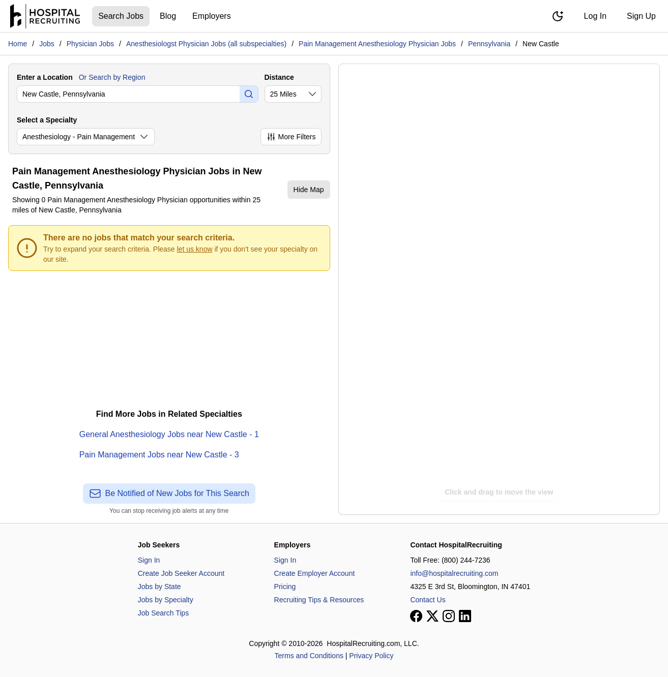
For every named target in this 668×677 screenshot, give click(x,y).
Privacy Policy (371, 656)
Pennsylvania (489, 44)
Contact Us (427, 600)
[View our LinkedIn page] (465, 616)
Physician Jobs (90, 44)
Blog (168, 16)
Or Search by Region (112, 77)
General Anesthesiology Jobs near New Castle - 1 (169, 434)
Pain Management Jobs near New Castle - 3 (159, 454)
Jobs (46, 44)
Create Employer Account (314, 573)
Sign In (149, 560)
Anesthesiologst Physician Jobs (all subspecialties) (206, 44)
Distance (279, 77)
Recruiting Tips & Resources (319, 600)
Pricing (285, 586)
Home (17, 44)
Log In (595, 16)
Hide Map (309, 190)
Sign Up (641, 16)
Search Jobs (120, 16)
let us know (195, 249)
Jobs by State (159, 586)
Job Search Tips (163, 613)
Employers (211, 16)
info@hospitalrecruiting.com (454, 573)
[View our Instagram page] (449, 616)
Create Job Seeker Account (181, 573)
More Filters (291, 137)
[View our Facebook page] (416, 616)
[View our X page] (432, 616)
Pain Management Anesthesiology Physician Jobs (377, 44)
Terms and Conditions (309, 656)
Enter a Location (45, 77)
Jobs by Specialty (165, 600)
